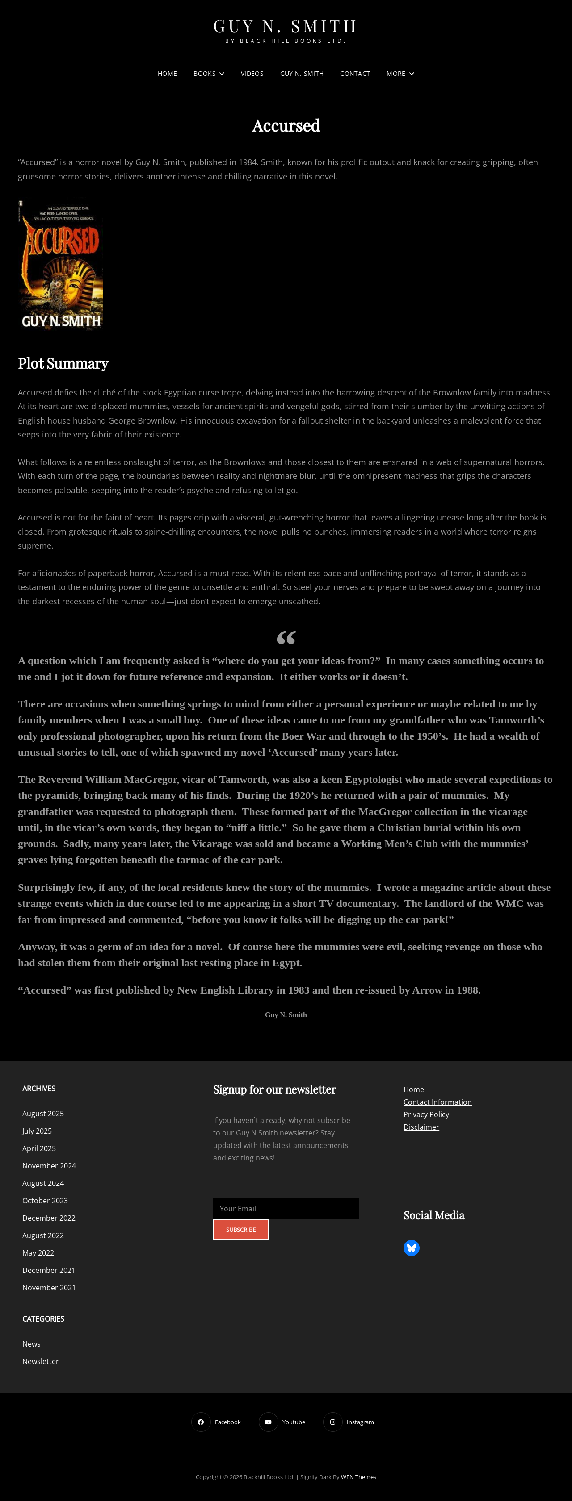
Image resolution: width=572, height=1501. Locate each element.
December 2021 (49, 1270)
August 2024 (43, 1183)
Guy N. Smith (286, 25)
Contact (355, 73)
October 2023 (45, 1201)
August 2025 (43, 1113)
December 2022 (49, 1218)
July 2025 (37, 1131)
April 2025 (39, 1148)
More (396, 73)
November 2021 (49, 1288)
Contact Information (438, 1102)
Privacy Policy (426, 1114)
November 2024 (49, 1166)
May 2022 (38, 1253)
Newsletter (40, 1361)
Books (204, 73)
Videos (252, 73)
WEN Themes (358, 1477)
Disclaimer (421, 1127)
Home (167, 73)
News (31, 1344)
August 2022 (43, 1235)
